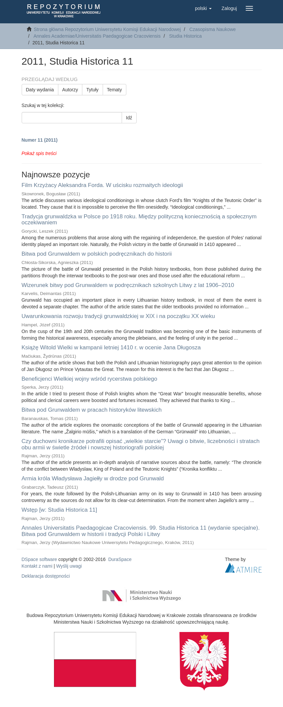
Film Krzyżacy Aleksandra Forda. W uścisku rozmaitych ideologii (102, 185)
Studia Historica (185, 36)
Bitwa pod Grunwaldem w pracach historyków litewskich (92, 410)
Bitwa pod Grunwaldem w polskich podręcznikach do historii (97, 254)
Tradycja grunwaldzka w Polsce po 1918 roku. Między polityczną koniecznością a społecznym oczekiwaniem (139, 219)
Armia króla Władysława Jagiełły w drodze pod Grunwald (93, 478)
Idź (129, 117)
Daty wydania (40, 89)
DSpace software (39, 559)
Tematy (114, 89)
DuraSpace (120, 559)
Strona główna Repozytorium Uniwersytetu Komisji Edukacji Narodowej (107, 29)
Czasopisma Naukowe (212, 29)
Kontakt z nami (37, 566)
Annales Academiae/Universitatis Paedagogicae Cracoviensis (96, 36)
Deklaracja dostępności (46, 576)
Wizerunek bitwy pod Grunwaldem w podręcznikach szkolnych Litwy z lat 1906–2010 (128, 285)
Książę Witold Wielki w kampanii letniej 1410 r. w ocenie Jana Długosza (111, 347)
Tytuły (92, 89)
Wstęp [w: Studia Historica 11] (59, 510)
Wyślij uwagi (69, 566)
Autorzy (70, 89)
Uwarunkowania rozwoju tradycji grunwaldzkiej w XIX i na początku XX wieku (118, 316)
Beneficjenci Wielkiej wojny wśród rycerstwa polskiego (89, 379)
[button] (203, 8)
